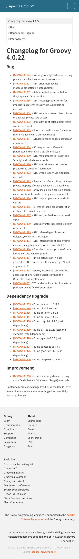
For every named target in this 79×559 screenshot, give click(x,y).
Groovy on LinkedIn (14, 481)
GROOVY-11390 (22, 223)
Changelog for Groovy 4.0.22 (23, 21)
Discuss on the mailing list (18, 464)
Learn (7, 420)
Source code (34, 420)
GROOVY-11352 (22, 92)
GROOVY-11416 (22, 312)
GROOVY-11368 (22, 147)
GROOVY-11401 (22, 240)
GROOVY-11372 (22, 172)
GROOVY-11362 (22, 121)
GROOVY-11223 (22, 83)
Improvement (17, 38)
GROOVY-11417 (22, 317)
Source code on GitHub (16, 489)
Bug (12, 27)
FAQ (30, 442)
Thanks (32, 433)
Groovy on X (10, 468)
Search (31, 446)
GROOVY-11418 (22, 321)
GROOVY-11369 (22, 155)
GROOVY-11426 (22, 359)
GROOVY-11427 (22, 257)
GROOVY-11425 (22, 350)
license (36, 551)
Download (9, 429)
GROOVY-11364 (22, 138)
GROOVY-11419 (22, 329)
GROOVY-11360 (22, 376)
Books (31, 429)
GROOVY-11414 (22, 249)
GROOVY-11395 (22, 304)
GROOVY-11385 (22, 206)
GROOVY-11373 (22, 181)
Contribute (10, 437)
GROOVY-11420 (22, 338)
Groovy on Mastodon (15, 476)
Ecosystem (10, 442)
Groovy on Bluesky (14, 472)
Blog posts (9, 446)
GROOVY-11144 (22, 75)
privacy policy (48, 551)
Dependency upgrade (22, 33)
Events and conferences (17, 485)
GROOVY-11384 (22, 198)
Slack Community (13, 502)
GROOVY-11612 (22, 270)
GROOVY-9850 (21, 283)
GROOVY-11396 (22, 308)
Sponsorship (35, 437)
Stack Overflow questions (18, 498)
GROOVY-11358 (22, 113)
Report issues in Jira (15, 493)
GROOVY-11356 (22, 100)
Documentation (12, 425)
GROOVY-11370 (22, 164)
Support (8, 433)
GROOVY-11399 (22, 232)
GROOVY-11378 (22, 189)
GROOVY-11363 (22, 130)
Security (32, 425)
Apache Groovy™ (19, 6)
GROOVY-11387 (22, 215)
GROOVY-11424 (22, 346)
